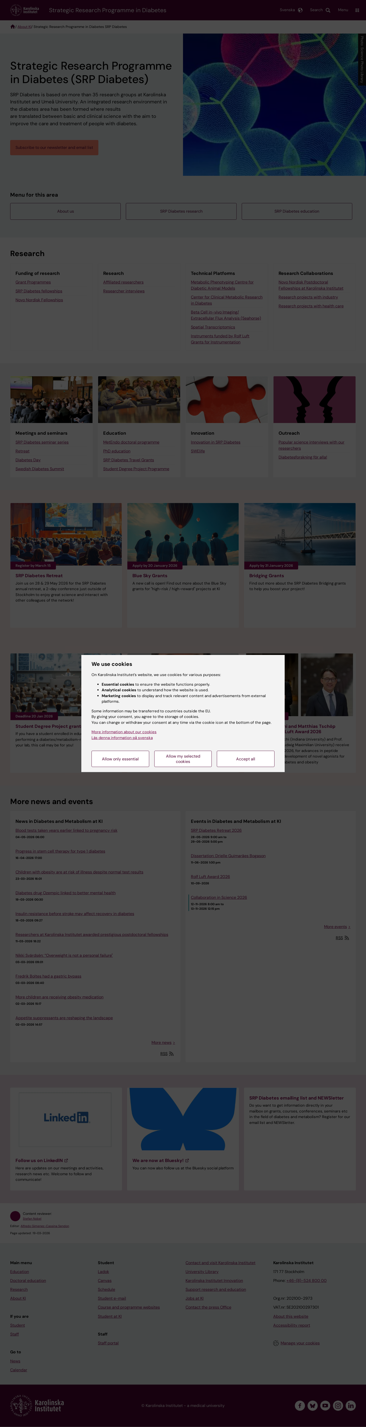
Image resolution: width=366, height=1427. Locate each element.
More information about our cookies (124, 731)
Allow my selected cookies (183, 759)
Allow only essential (120, 759)
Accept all (245, 759)
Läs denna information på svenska (122, 737)
